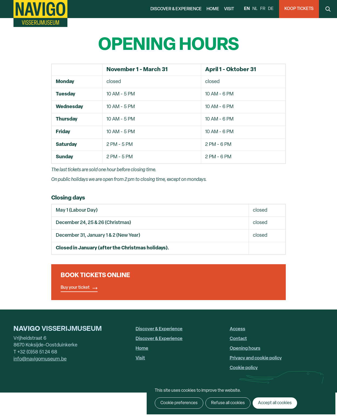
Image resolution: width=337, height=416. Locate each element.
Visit (229, 9)
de (271, 9)
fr (262, 9)
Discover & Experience (176, 9)
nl (254, 9)
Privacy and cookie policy (256, 358)
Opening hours (245, 348)
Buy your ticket (75, 288)
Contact (238, 338)
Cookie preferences (179, 403)
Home (213, 9)
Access (237, 329)
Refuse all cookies (228, 403)
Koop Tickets (299, 9)
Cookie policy (244, 368)
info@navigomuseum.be (40, 359)
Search (328, 9)
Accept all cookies (275, 403)
